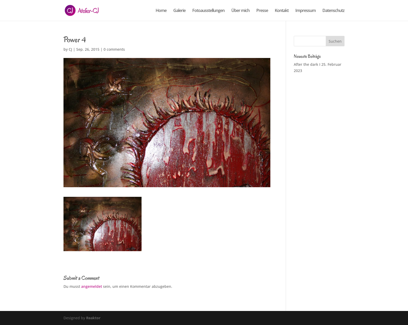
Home (161, 11)
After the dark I (307, 64)
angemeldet (91, 286)
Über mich (240, 11)
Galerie (179, 11)
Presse (262, 11)
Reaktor (93, 317)
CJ (70, 49)
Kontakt (282, 11)
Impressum (305, 11)
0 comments (114, 49)
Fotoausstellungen (208, 11)
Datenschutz (333, 11)
